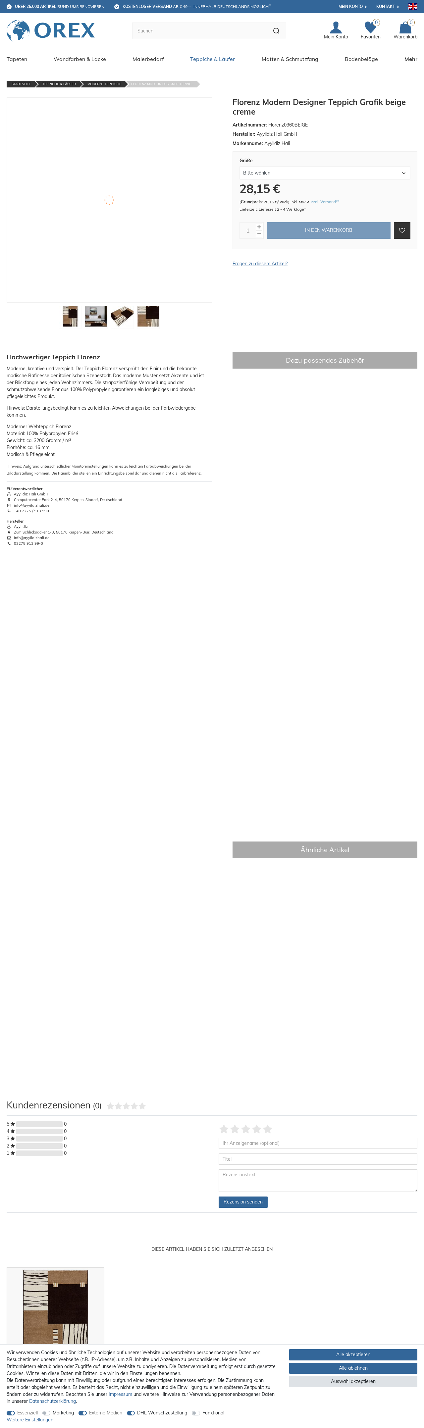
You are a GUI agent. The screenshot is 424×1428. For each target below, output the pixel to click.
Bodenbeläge (361, 59)
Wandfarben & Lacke (80, 59)
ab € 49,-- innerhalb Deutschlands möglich (197, 6)
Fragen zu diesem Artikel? (260, 264)
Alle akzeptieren (353, 1354)
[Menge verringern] (259, 233)
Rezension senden (243, 1202)
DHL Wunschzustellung (162, 1413)
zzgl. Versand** (325, 201)
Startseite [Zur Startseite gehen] (21, 84)
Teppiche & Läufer (212, 59)
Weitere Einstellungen (30, 1420)
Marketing (63, 1413)
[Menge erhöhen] (259, 227)
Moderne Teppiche (104, 84)
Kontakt (385, 6)
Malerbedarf (148, 59)
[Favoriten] (371, 31)
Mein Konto (351, 6)
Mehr (410, 59)
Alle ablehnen (353, 1368)
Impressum (120, 1394)
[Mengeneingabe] (248, 230)
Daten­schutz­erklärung (52, 1401)
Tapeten (17, 59)
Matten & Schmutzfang (290, 59)
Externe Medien (105, 1413)
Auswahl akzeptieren (353, 1381)
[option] (55, 1341)
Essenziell (27, 1413)
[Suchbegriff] (199, 31)
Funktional (213, 1413)
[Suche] (276, 31)
